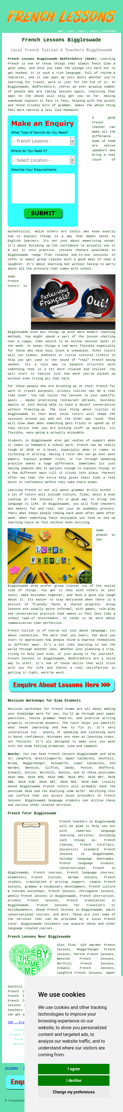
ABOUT (82, 31)
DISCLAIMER (110, 31)
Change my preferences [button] (74, 1092)
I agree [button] (74, 1069)
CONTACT (94, 31)
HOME (60, 31)
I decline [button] (73, 1080)
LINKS (71, 31)
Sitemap (11, 1068)
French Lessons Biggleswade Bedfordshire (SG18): (53, 59)
